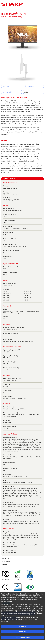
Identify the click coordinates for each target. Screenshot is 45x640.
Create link (7, 92)
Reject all (22, 631)
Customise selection (22, 637)
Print (6, 86)
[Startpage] (12, 4)
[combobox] (33, 92)
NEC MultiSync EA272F (13, 14)
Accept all (22, 626)
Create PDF (29, 86)
